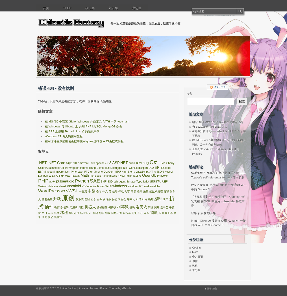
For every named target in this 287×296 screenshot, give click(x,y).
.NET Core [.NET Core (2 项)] (56, 163)
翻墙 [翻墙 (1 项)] (107, 213)
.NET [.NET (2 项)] (42, 163)
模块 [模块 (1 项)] (132, 207)
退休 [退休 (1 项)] (161, 213)
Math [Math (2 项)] (85, 175)
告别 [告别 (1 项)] (87, 199)
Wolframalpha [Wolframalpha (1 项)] (152, 186)
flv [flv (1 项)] (72, 171)
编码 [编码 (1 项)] (95, 213)
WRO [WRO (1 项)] (64, 191)
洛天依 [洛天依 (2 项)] (141, 207)
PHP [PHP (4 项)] (43, 181)
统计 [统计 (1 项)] (89, 213)
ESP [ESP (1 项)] (40, 171)
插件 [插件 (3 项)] (49, 206)
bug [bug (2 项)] (146, 163)
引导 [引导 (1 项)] (138, 199)
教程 (195, 265)
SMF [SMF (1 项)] (104, 181)
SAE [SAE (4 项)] (95, 181)
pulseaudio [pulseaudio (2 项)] (65, 181)
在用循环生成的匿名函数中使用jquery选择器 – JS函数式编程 (84, 141)
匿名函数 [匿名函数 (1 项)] (47, 199)
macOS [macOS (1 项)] (75, 175)
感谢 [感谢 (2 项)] (158, 199)
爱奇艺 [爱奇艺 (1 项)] (164, 207)
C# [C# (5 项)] (153, 162)
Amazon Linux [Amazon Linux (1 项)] (86, 163)
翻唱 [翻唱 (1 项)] (101, 213)
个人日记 (197, 256)
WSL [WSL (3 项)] (73, 190)
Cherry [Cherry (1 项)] (170, 163)
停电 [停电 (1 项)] (121, 191)
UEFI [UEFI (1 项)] (165, 181)
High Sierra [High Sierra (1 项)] (128, 171)
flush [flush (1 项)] (67, 171)
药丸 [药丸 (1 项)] (134, 213)
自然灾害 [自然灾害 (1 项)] (116, 213)
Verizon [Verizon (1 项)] (42, 186)
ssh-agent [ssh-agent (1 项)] (120, 181)
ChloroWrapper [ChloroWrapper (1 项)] (70, 167)
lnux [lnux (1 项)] (61, 175)
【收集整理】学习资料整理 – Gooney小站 (218, 196)
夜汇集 (90, 8)
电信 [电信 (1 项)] (50, 213)
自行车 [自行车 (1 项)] (127, 213)
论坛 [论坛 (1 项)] (146, 213)
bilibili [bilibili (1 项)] (132, 163)
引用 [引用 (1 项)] (144, 199)
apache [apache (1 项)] (100, 163)
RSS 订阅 (220, 87)
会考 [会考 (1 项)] (99, 191)
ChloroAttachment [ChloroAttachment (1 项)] (49, 167)
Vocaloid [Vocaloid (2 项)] (74, 186)
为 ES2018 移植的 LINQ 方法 (209, 126)
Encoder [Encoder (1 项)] (166, 167)
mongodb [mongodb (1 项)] (95, 175)
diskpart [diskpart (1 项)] (143, 167)
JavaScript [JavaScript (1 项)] (142, 171)
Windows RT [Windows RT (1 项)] (135, 186)
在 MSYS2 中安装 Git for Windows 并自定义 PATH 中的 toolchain (87, 121)
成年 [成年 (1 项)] (165, 199)
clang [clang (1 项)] (92, 167)
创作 (195, 261)
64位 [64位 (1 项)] (69, 163)
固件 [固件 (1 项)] (99, 199)
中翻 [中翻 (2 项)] (92, 191)
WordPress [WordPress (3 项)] (49, 190)
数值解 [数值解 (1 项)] (65, 207)
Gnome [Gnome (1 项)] (98, 171)
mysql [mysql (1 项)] (121, 175)
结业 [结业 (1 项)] (83, 213)
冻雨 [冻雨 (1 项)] (139, 191)
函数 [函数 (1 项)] (145, 191)
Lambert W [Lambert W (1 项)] (44, 175)
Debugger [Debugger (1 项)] (116, 167)
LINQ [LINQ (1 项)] (55, 175)
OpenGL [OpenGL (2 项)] (149, 175)
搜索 (189, 93)
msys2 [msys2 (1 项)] (113, 175)
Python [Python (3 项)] (82, 180)
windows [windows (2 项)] (119, 186)
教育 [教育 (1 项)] (57, 207)
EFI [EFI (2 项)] (158, 167)
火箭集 (136, 8)
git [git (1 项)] (91, 171)
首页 (46, 8)
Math (195, 252)
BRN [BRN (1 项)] (139, 163)
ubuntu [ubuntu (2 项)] (155, 181)
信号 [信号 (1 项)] (114, 191)
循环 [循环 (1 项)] (151, 199)
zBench (126, 288)
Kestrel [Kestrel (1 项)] (169, 171)
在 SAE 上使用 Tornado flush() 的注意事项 (72, 131)
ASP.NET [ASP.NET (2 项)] (120, 163)
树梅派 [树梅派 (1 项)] (112, 207)
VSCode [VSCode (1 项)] (87, 186)
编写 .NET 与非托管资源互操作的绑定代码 (217, 122)
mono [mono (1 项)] (105, 175)
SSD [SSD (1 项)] (110, 181)
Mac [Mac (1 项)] (67, 175)
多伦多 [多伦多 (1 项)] (107, 199)
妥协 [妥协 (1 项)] (114, 199)
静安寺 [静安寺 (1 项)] (169, 213)
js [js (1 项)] (155, 171)
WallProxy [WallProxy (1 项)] (99, 186)
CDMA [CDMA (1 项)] (161, 163)
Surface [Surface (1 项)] (130, 181)
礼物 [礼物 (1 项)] (56, 213)
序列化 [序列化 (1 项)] (131, 199)
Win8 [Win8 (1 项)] (108, 186)
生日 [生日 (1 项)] (44, 213)
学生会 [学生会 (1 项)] (122, 199)
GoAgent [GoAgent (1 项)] (109, 171)
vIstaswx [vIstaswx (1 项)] (53, 186)
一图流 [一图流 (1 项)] (83, 191)
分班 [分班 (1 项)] (166, 191)
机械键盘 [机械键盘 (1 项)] (102, 207)
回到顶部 (212, 288)
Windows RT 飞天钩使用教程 (64, 136)
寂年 (194, 213)
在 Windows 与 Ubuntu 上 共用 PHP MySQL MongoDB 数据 (83, 126)
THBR (67, 8)
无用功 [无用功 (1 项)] (74, 207)
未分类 (196, 270)
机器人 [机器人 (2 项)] (90, 207)
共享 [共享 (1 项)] (127, 191)
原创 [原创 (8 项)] (68, 198)
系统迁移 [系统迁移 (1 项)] (74, 213)
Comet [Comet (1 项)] (100, 167)
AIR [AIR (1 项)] (74, 163)
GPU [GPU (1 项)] (118, 171)
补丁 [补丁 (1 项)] (140, 213)
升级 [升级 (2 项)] (57, 199)
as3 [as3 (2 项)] (108, 163)
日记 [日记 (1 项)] (81, 207)
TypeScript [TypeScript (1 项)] (142, 181)
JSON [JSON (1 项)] (160, 171)
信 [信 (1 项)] (110, 191)
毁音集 (113, 8)
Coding (196, 247)
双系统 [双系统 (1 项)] (80, 199)
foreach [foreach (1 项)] (78, 171)
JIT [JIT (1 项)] (151, 171)
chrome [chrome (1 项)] (83, 167)
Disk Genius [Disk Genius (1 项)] (130, 167)
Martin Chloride (201, 220)
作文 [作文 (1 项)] (105, 191)
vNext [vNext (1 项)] (62, 186)
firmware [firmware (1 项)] (58, 171)
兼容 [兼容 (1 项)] (133, 191)
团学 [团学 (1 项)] (93, 199)
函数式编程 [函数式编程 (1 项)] (156, 191)
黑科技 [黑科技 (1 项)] (58, 217)
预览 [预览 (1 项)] (44, 217)
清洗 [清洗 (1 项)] (150, 207)
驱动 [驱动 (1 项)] (50, 217)
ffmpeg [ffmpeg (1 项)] (48, 171)
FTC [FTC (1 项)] (86, 171)
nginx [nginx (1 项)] (129, 175)
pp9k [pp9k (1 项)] (52, 181)
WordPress (100, 288)
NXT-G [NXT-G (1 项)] (137, 175)
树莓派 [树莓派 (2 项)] (123, 207)
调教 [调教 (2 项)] (154, 213)
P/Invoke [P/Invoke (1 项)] (162, 175)
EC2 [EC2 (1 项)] (151, 167)
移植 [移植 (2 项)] (64, 213)
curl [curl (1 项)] (107, 167)
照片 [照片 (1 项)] (156, 207)
